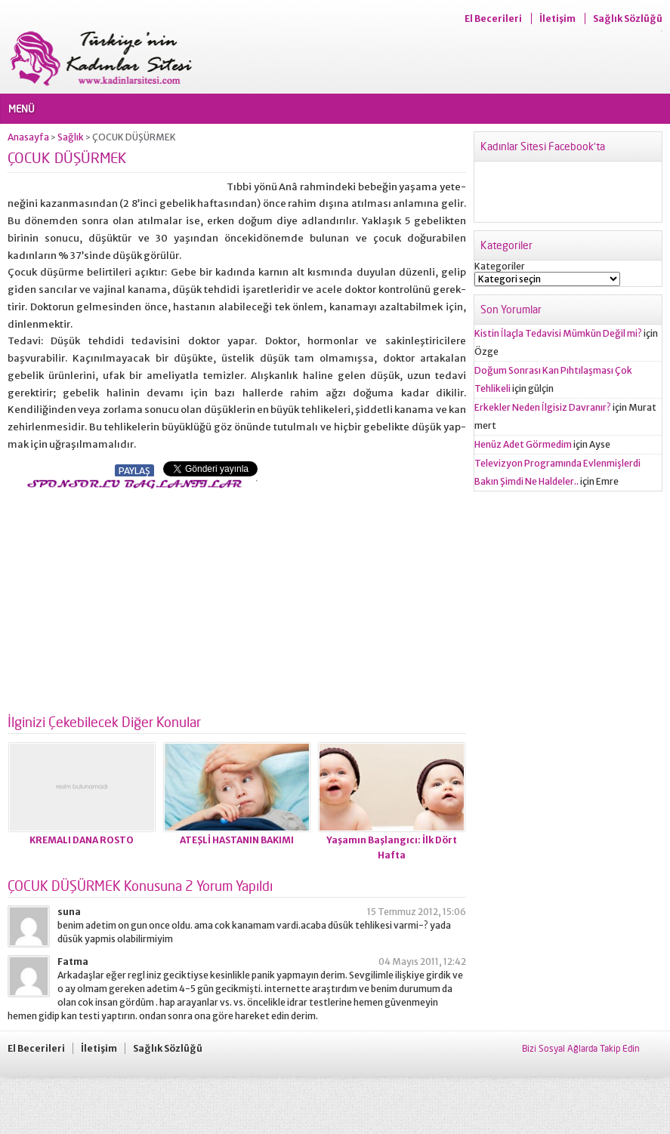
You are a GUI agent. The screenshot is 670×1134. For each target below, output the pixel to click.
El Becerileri (493, 18)
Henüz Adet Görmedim (523, 444)
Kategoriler (499, 266)
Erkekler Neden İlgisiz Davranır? (542, 407)
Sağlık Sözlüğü (627, 18)
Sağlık (70, 137)
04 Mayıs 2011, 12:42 (422, 961)
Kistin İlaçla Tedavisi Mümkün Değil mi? (558, 333)
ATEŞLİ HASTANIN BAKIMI (237, 840)
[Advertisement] (134, 597)
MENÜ (21, 109)
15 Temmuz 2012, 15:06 (416, 911)
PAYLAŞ (134, 470)
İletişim (557, 18)
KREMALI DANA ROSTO (81, 840)
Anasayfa (28, 137)
